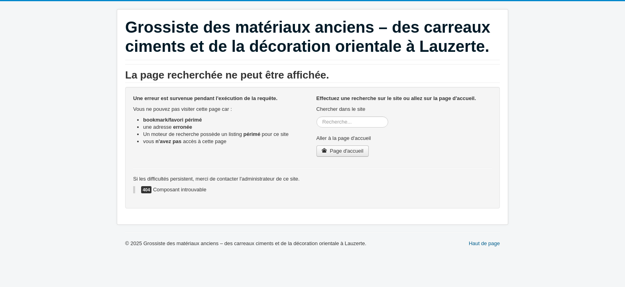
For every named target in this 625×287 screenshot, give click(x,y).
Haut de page (484, 243)
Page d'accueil (343, 151)
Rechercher (316, 116)
